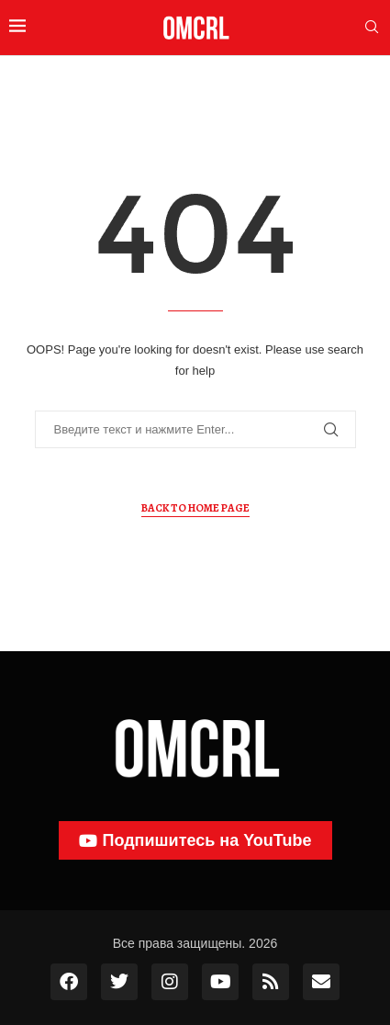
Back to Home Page (195, 508)
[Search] (371, 27)
